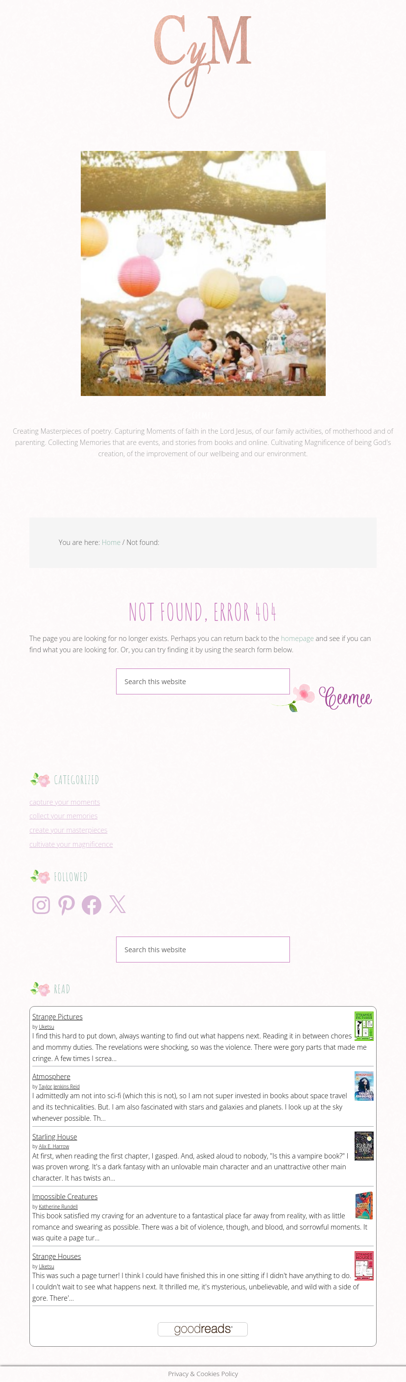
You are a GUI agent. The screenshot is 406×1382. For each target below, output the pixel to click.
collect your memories (63, 815)
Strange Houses (56, 1256)
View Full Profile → (203, 476)
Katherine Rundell (58, 1206)
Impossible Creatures (64, 1196)
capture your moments (64, 802)
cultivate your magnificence (71, 844)
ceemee (203, 415)
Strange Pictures (57, 1016)
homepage (297, 638)
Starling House (54, 1136)
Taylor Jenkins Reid (59, 1086)
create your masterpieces (68, 830)
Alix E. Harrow (54, 1146)
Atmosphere (51, 1076)
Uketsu (46, 1026)
